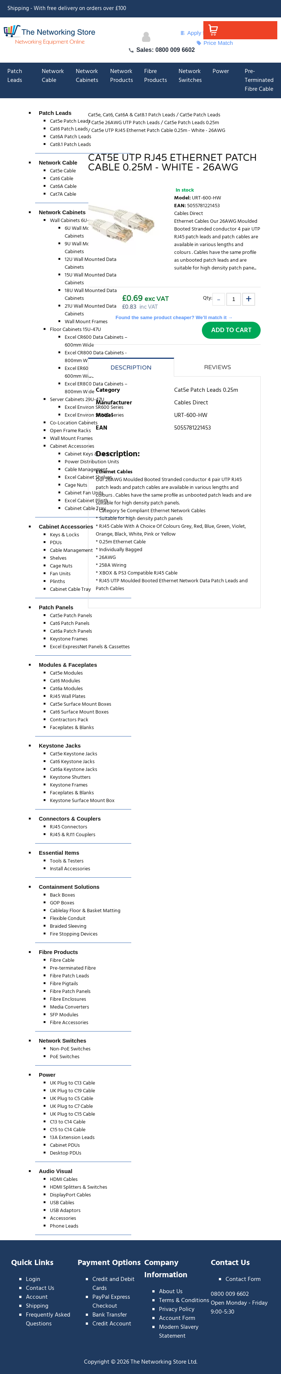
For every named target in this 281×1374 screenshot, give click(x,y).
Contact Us (40, 1288)
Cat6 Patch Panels (69, 623)
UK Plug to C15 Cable (72, 1114)
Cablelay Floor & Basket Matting (85, 911)
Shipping (37, 1306)
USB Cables (62, 1203)
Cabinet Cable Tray (70, 589)
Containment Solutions (69, 887)
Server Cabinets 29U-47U (77, 399)
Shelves (58, 558)
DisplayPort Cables (70, 1195)
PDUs (56, 543)
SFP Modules (64, 1015)
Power (221, 71)
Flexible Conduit (67, 918)
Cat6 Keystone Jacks (72, 762)
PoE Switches (64, 1057)
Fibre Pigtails (64, 984)
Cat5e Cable (63, 171)
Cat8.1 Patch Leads (70, 144)
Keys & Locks (64, 535)
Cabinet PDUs (65, 1145)
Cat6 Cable (61, 179)
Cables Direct (188, 213)
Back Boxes (62, 895)
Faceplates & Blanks (72, 728)
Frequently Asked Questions (48, 1319)
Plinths (57, 581)
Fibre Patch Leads (69, 976)
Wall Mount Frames (71, 438)
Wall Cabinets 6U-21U (73, 220)
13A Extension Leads (72, 1137)
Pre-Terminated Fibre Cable (259, 80)
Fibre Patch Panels (70, 991)
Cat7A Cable (63, 194)
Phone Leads (64, 1226)
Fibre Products (155, 76)
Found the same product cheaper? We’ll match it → (174, 317)
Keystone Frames (69, 639)
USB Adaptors (65, 1210)
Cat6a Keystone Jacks (73, 769)
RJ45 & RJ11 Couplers (72, 835)
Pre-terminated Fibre (73, 968)
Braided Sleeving (68, 926)
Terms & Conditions (184, 1300)
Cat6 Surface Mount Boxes (79, 712)
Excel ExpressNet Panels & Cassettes (90, 647)
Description (131, 367)
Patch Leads (14, 76)
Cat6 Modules (65, 681)
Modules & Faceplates (68, 665)
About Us (171, 1292)
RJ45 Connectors (68, 827)
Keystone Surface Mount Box (82, 801)
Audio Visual (55, 1171)
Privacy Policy (176, 1309)
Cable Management (71, 550)
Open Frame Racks (70, 431)
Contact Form (243, 1279)
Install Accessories (70, 869)
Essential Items (59, 853)
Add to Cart (231, 330)
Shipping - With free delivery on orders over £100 (66, 8)
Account (37, 1297)
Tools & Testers (67, 861)
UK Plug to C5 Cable (71, 1099)
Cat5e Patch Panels (71, 616)
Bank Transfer (109, 1315)
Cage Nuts (76, 485)
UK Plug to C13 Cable (72, 1083)
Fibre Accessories (69, 1023)
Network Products (121, 76)
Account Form (177, 1318)
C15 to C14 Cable (67, 1130)
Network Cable (53, 76)
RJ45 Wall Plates (67, 696)
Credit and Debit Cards (113, 1284)
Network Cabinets (87, 76)
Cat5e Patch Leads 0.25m (206, 390)
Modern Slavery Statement (179, 1331)
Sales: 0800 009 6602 (161, 50)
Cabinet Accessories (72, 446)
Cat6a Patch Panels (71, 631)
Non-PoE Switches (70, 1049)
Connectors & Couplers (70, 818)
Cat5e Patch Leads (70, 121)
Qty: (207, 298)
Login (33, 1279)
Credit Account (111, 1324)
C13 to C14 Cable (67, 1122)
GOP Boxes (62, 903)
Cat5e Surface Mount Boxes (80, 704)
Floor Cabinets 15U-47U (75, 329)
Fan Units (60, 574)
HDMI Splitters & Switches (78, 1187)
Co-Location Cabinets (74, 423)
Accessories (63, 1218)
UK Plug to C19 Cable (72, 1091)
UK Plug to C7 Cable (71, 1106)
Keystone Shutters (70, 777)
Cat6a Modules (66, 689)
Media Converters (69, 1007)
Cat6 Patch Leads (69, 129)
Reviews (217, 367)
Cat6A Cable (63, 186)
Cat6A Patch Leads (70, 137)
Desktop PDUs (65, 1153)
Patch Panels (56, 607)
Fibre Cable (62, 960)
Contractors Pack (69, 720)
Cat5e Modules (66, 673)
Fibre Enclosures (68, 999)
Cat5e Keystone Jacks (73, 754)
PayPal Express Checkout (111, 1301)
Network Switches (190, 76)
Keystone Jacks (60, 745)
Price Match (214, 43)
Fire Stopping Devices (74, 934)
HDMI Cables (64, 1179)
